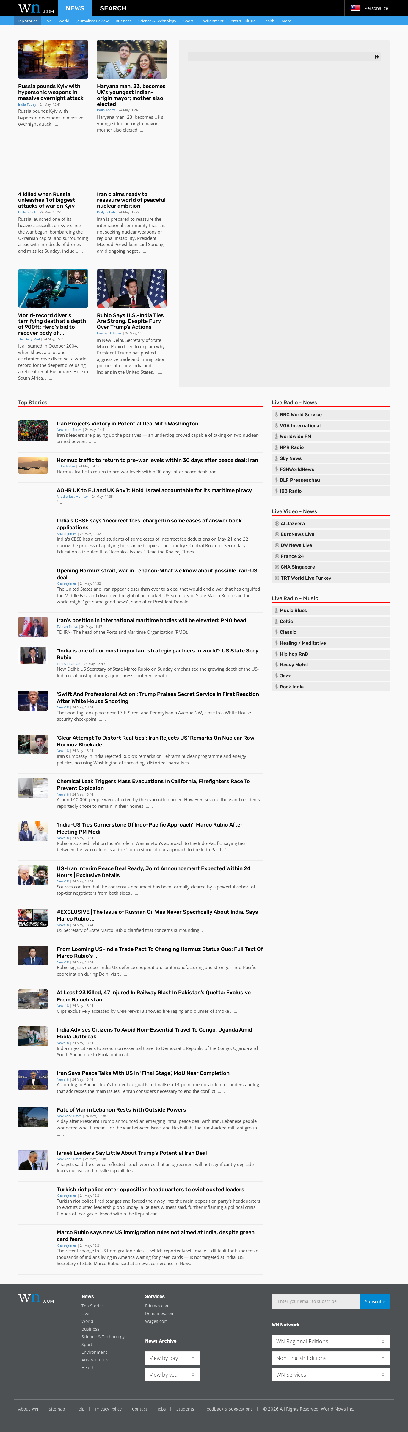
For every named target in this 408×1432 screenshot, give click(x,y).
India (137, 365)
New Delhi (112, 340)
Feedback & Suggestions (229, 1409)
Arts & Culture (243, 21)
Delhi (104, 974)
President (146, 238)
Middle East (76, 595)
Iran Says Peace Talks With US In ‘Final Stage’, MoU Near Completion (143, 1073)
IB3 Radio (291, 491)
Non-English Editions (301, 1357)
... (54, 124)
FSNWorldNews (297, 469)
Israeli (132, 1164)
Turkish (64, 1201)
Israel (156, 1128)
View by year (165, 1374)
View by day (164, 1357)
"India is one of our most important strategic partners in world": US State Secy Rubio (157, 654)
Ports (111, 632)
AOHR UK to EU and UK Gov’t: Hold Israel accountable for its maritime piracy (154, 490)
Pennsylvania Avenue (171, 713)
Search (113, 8)
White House (238, 713)
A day (62, 1121)
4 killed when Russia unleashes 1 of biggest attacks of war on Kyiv (46, 200)
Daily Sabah (27, 212)
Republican (146, 1214)
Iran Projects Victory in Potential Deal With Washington (127, 423)
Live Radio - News (294, 402)
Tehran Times (67, 626)
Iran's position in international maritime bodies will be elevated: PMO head (151, 620)
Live (47, 21)
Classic (288, 632)
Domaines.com (160, 1313)
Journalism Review (92, 21)
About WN (28, 1409)
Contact (139, 1409)
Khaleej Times (180, 552)
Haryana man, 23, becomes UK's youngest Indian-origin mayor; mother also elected (131, 95)
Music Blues (293, 610)
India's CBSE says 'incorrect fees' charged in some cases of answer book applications (149, 524)
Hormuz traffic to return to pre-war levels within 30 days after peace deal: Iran (157, 460)
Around (64, 799)
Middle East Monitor (72, 496)
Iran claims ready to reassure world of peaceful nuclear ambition (131, 200)
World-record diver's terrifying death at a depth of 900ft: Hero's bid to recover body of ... (52, 324)
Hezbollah (182, 1128)
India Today (27, 104)
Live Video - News (294, 511)
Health (268, 21)
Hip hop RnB (294, 654)
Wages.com (156, 1321)
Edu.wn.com (157, 1306)
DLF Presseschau (300, 480)
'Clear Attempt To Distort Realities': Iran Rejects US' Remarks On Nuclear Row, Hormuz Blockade (156, 741)
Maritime (136, 632)
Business (123, 21)
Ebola (103, 1054)
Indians (104, 372)
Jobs (162, 1409)
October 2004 (62, 346)
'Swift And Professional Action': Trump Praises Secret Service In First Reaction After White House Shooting (158, 697)
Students (185, 1409)
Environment (212, 21)
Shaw (36, 352)
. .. (45, 378)
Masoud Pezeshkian (117, 244)
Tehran (170, 756)
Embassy (78, 756)
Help (80, 1409)
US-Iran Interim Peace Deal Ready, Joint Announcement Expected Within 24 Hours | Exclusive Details (154, 872)
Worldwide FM (295, 436)
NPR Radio (292, 447)
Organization (160, 632)
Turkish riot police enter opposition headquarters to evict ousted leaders (150, 1189)
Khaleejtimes (66, 533)
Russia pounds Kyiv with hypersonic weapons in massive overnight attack (51, 92)
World (64, 21)
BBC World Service (301, 414)
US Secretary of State (185, 595)
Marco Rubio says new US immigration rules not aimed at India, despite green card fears (156, 1235)
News (75, 8)
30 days (164, 472)
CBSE (76, 539)
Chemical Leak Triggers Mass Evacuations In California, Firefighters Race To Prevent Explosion (153, 784)
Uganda (241, 1048)
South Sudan (70, 1054)
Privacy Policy (108, 1409)
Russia (24, 111)
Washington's (149, 843)
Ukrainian (28, 238)
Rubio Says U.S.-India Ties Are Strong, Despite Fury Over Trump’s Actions (130, 321)
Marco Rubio (110, 346)
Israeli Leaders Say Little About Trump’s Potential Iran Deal (132, 1153)
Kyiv (53, 111)
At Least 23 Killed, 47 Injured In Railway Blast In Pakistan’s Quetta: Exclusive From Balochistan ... (154, 996)
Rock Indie (292, 687)
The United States (74, 589)
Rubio (63, 843)
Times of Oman (68, 663)
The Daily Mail (29, 339)
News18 (63, 707)
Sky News (291, 458)
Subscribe (375, 1301)
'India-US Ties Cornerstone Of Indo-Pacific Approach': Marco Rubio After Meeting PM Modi (150, 828)
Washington (105, 763)
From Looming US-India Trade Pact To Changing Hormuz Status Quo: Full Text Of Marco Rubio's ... (160, 952)
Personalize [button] (369, 8)
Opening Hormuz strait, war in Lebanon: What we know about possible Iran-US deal (157, 574)
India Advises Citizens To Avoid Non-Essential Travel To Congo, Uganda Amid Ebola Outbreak (154, 1033)
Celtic (286, 621)
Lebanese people (239, 1121)
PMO (181, 632)
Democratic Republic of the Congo (196, 1048)
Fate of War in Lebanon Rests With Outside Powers (121, 1110)
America (126, 1257)
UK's (158, 117)
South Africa (30, 378)
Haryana (105, 117)
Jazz (285, 676)
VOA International (300, 425)
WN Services (291, 1374)
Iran (101, 219)
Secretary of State (143, 340)
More (286, 21)
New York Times (109, 333)
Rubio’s (129, 756)
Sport (188, 21)
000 (84, 799)
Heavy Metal (294, 665)
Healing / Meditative (303, 643)
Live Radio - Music (295, 598)
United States (139, 372)
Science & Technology (157, 21)
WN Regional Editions (302, 1341)
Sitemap (57, 1409)
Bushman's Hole (66, 371)
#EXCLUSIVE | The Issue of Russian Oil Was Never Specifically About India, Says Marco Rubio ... (157, 915)
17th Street (128, 713)
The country (173, 545)
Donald (181, 602)
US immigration (116, 1250)
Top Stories (27, 21)
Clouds (64, 1214)
